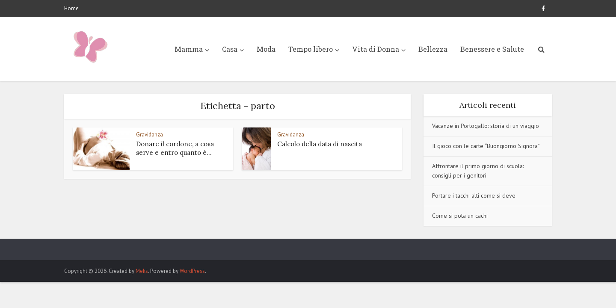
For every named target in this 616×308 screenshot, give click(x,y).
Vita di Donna (375, 48)
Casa (229, 48)
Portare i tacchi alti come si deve (473, 195)
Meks (142, 271)
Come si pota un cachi (460, 215)
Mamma (189, 48)
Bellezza (432, 48)
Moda (266, 48)
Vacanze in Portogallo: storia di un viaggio (485, 126)
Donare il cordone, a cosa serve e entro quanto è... (175, 148)
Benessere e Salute (492, 48)
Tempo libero (310, 48)
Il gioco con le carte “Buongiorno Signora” (486, 146)
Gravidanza (149, 134)
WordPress (192, 271)
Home (71, 8)
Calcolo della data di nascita (319, 144)
